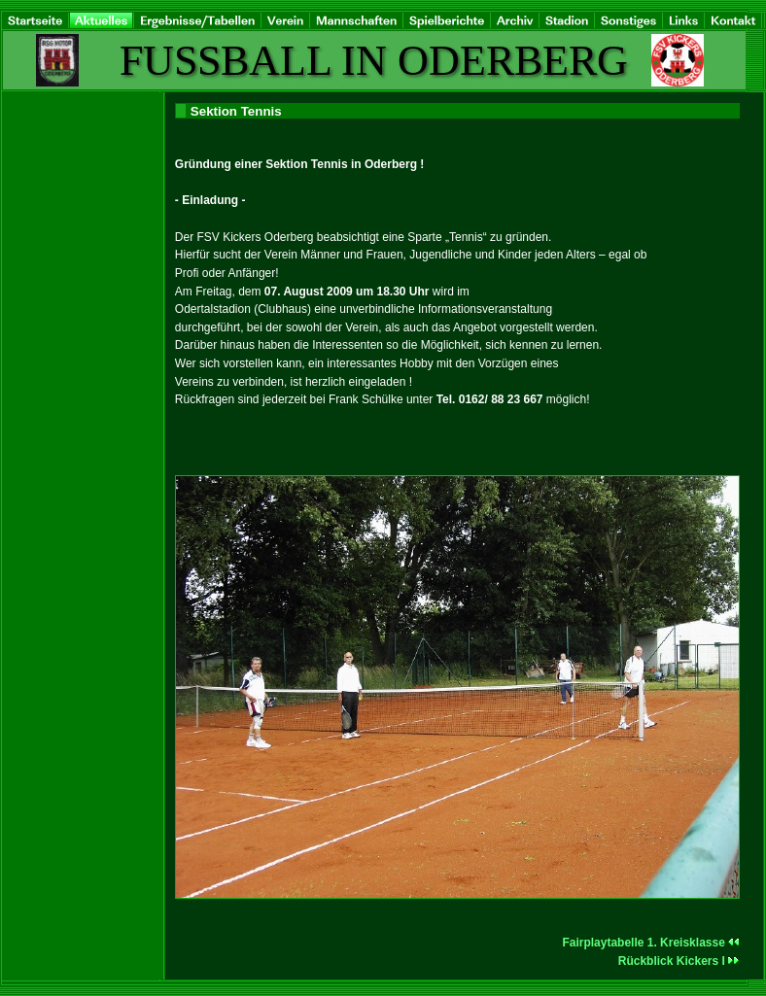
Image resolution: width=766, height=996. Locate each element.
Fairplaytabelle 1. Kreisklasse (650, 942)
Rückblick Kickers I (679, 961)
